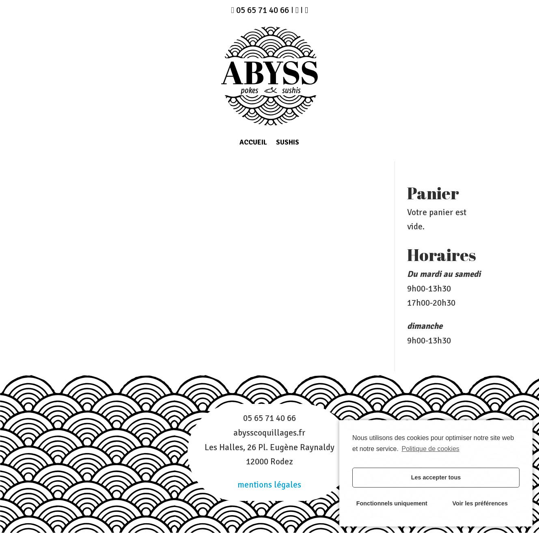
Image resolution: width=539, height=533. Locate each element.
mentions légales (269, 484)
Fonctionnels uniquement (391, 503)
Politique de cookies (430, 448)
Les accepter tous (436, 477)
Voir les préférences (480, 503)
